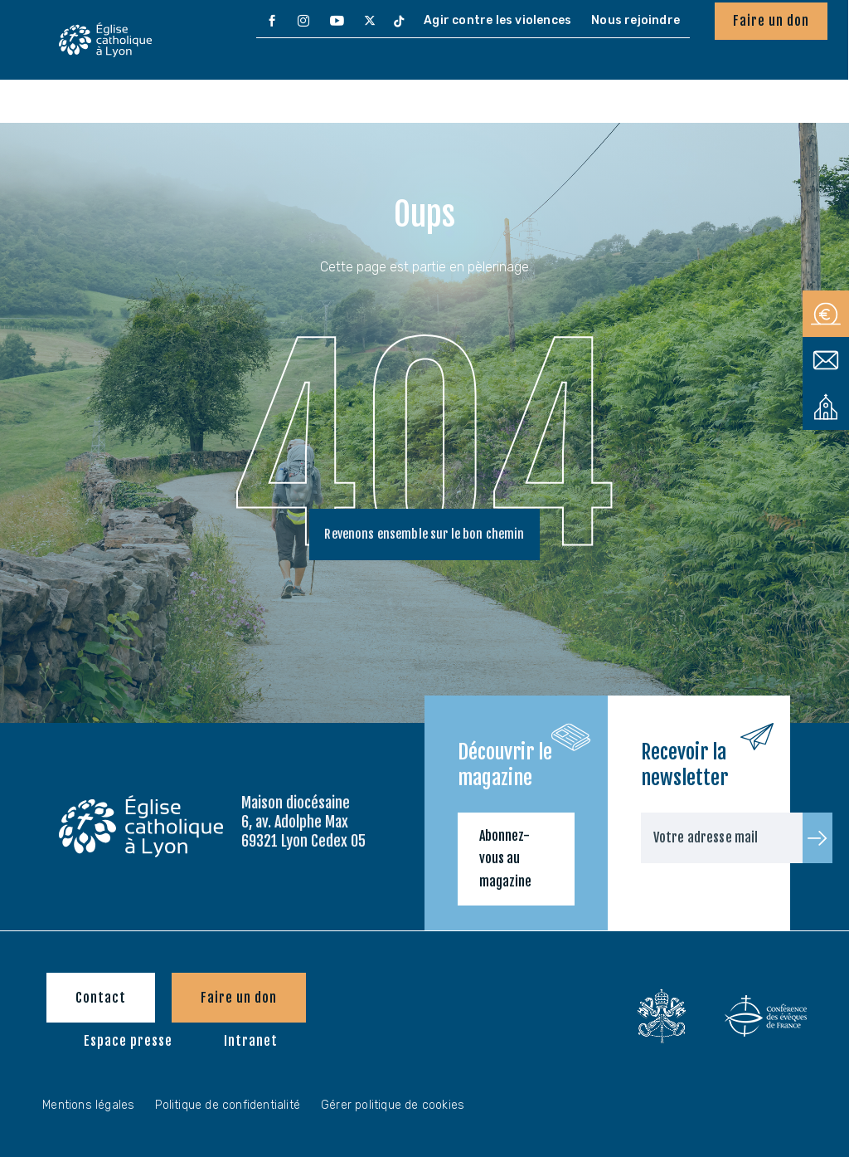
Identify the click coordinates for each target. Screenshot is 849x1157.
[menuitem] (272, 21)
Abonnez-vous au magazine (505, 858)
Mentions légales (88, 1105)
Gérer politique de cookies (392, 1105)
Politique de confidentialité (227, 1105)
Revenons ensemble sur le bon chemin (424, 536)
